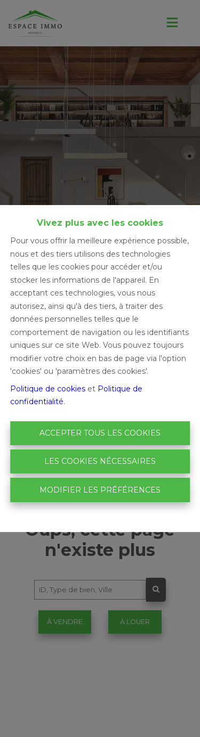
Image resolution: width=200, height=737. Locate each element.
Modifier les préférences (100, 490)
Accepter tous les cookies (100, 433)
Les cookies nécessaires (100, 461)
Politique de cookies (47, 389)
